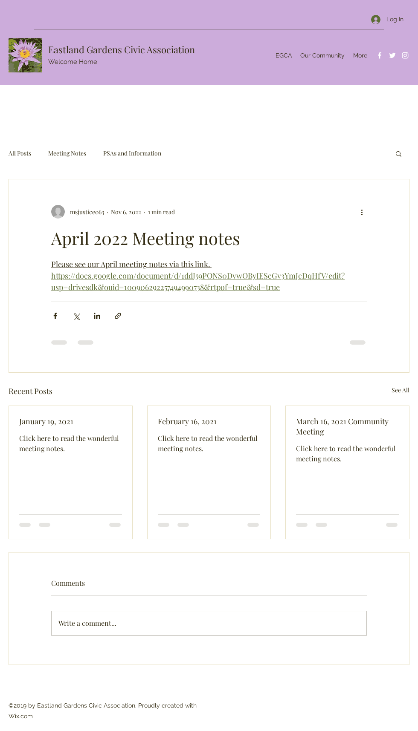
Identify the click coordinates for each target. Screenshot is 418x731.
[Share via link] (118, 316)
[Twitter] (392, 55)
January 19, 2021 (46, 421)
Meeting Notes (67, 153)
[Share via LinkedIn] (97, 316)
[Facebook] (379, 55)
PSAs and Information (132, 153)
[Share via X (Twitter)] (76, 316)
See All (400, 390)
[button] (399, 153)
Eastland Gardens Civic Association (121, 49)
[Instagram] (405, 55)
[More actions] (362, 212)
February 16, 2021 (187, 421)
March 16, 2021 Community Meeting (342, 426)
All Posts (20, 153)
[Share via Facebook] (55, 316)
